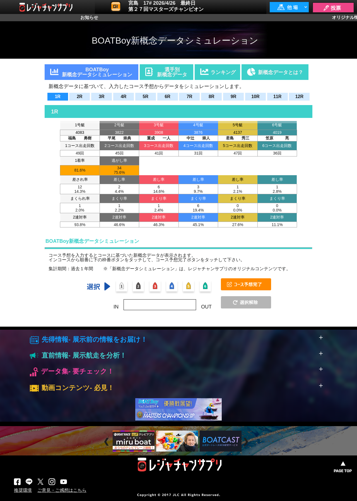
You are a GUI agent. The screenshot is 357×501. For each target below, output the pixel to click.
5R (145, 96)
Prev (107, 442)
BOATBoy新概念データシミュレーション (97, 72)
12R (299, 96)
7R (189, 96)
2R (79, 96)
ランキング (223, 72)
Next (246, 442)
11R (277, 96)
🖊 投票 (332, 8)
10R (255, 96)
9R (233, 96)
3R (101, 96)
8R (211, 96)
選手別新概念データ (172, 72)
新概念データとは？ (280, 72)
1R (57, 96)
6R (167, 96)
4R (123, 96)
